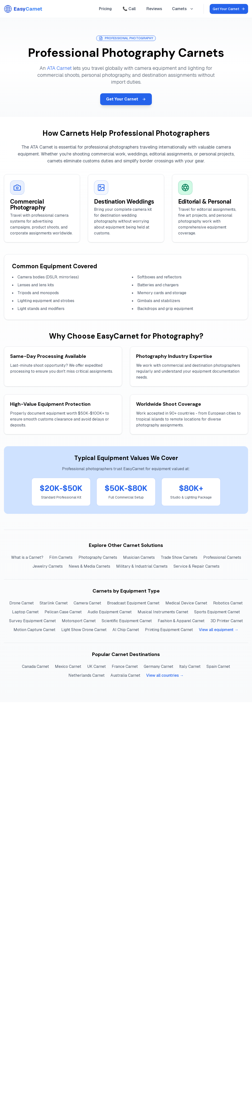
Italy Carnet (190, 666)
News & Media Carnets (89, 566)
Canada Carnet (35, 666)
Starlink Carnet (54, 603)
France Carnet (125, 666)
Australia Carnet (125, 675)
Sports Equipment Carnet (217, 612)
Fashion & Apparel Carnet (181, 620)
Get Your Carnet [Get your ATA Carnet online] (229, 9)
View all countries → (165, 675)
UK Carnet (96, 666)
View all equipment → (218, 629)
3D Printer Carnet (226, 620)
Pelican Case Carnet (63, 612)
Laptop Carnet (25, 612)
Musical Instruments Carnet (163, 612)
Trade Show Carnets (179, 557)
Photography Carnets (98, 557)
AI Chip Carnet (125, 629)
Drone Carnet (21, 603)
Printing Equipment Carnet (169, 629)
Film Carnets (61, 557)
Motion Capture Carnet (34, 629)
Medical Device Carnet (186, 603)
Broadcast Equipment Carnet (133, 603)
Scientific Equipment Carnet (127, 620)
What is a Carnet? (27, 557)
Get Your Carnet (126, 99)
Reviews (154, 8)
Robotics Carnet (228, 603)
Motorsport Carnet (79, 620)
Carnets (183, 8)
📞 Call (129, 8)
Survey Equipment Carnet (32, 620)
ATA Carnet (59, 68)
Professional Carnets (222, 557)
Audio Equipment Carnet (110, 612)
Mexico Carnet (68, 666)
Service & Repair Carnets (196, 566)
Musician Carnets (139, 557)
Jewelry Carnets (47, 566)
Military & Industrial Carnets (142, 566)
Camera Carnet (87, 603)
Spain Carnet (218, 666)
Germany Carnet (158, 666)
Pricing (105, 8)
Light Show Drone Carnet (84, 629)
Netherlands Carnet (86, 675)
